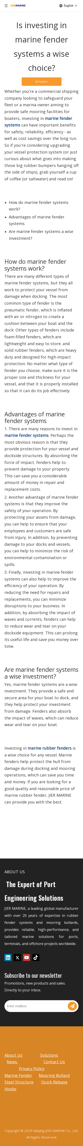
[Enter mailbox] (36, 1006)
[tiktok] (35, 957)
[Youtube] (26, 957)
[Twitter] (17, 957)
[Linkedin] (8, 957)
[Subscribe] (72, 1006)
